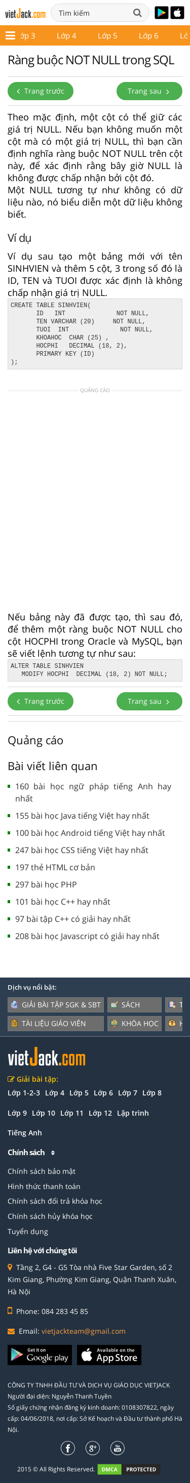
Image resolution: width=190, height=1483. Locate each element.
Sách (125, 1004)
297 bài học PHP (46, 884)
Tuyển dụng (28, 1231)
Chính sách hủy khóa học (50, 1216)
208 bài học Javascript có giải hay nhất (87, 936)
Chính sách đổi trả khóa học (55, 1201)
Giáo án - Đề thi (150, 35)
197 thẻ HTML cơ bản (55, 867)
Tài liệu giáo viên (48, 1023)
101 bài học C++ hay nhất (62, 901)
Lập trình (133, 1113)
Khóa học (134, 1023)
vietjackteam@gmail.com (84, 1331)
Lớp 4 (54, 1092)
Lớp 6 (103, 1092)
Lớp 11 (43, 35)
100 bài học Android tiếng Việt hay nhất (90, 832)
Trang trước (40, 91)
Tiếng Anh (25, 1132)
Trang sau (149, 91)
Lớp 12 (89, 35)
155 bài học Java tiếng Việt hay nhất (82, 815)
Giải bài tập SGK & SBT (56, 1004)
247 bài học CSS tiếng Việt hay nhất (81, 850)
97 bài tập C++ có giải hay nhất (73, 918)
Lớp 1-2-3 (24, 1092)
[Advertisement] (95, 504)
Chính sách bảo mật (41, 1171)
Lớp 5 (79, 1092)
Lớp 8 (152, 1092)
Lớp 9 (17, 1113)
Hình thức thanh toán (44, 1186)
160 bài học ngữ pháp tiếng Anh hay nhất (93, 792)
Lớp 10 (43, 1113)
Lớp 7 (127, 1092)
